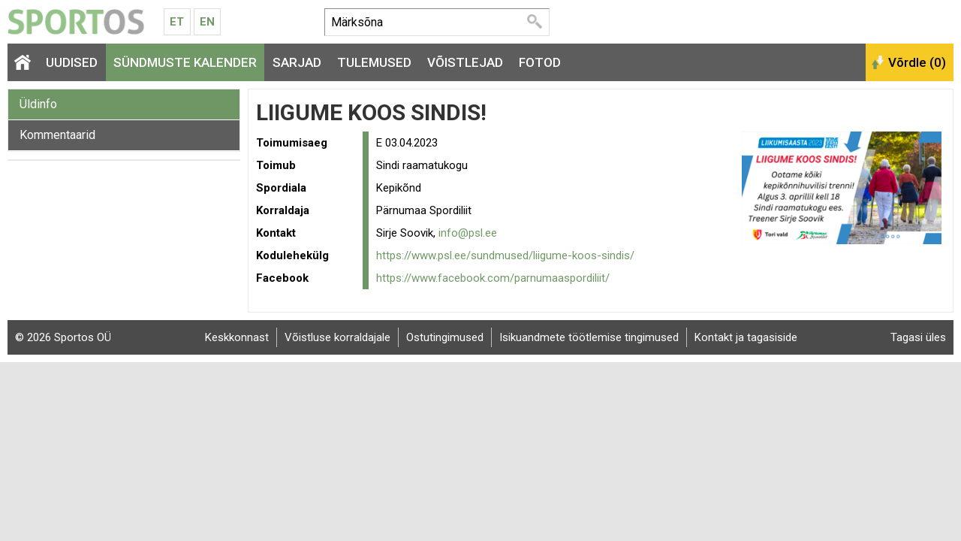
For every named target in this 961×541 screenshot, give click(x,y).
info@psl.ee (467, 233)
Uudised (72, 62)
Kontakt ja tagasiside (745, 337)
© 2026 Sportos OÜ (63, 337)
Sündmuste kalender (185, 62)
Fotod (540, 62)
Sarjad (297, 62)
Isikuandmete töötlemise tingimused (589, 337)
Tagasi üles (918, 337)
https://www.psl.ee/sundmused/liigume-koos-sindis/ (505, 255)
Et (177, 22)
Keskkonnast (237, 337)
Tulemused (374, 62)
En (207, 22)
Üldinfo (38, 104)
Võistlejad (465, 62)
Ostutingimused (445, 337)
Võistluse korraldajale (337, 337)
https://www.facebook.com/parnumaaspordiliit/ (493, 278)
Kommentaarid (57, 135)
